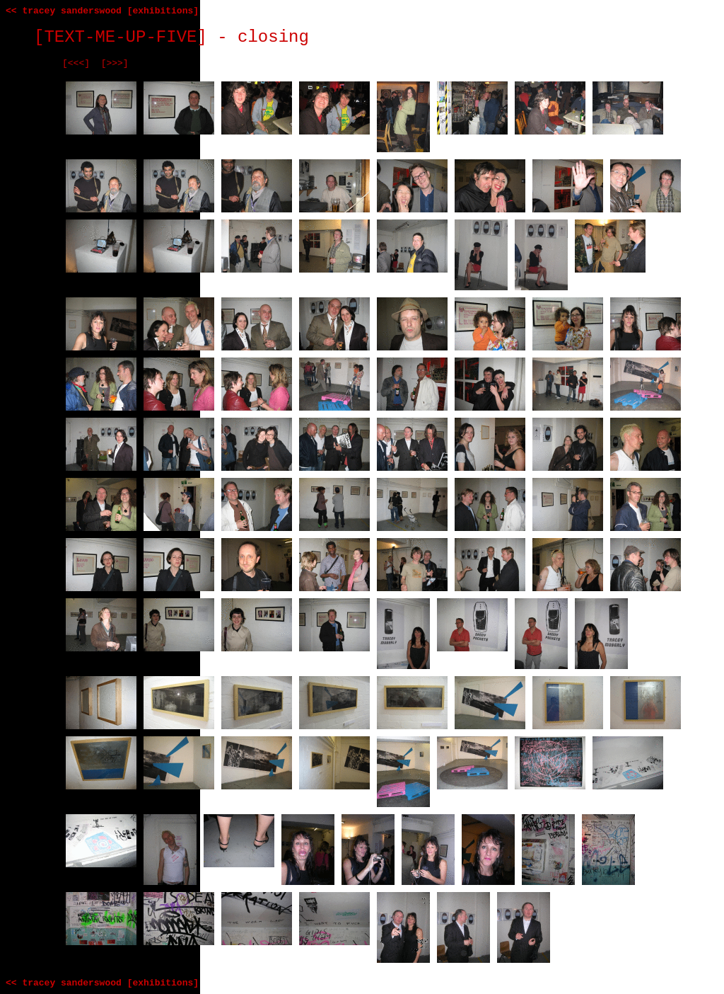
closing (273, 37)
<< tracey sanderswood (64, 11)
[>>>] (115, 63)
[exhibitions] (163, 11)
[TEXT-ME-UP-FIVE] (120, 37)
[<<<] (76, 63)
